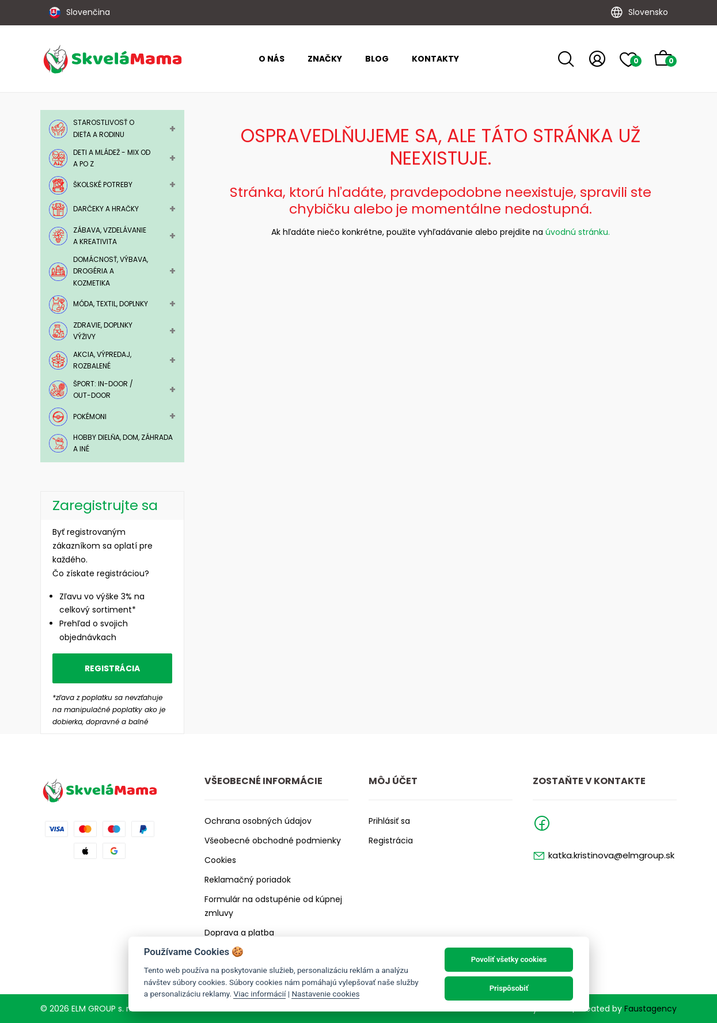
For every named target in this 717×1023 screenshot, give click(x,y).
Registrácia (112, 668)
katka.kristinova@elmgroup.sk (611, 855)
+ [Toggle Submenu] (172, 128)
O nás (271, 58)
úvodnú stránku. (577, 232)
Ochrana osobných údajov (258, 821)
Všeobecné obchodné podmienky (272, 840)
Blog (377, 58)
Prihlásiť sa (389, 821)
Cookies (220, 860)
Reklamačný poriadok (247, 879)
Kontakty (435, 58)
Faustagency (650, 1008)
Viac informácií (259, 993)
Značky (325, 58)
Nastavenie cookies (325, 993)
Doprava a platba (239, 932)
